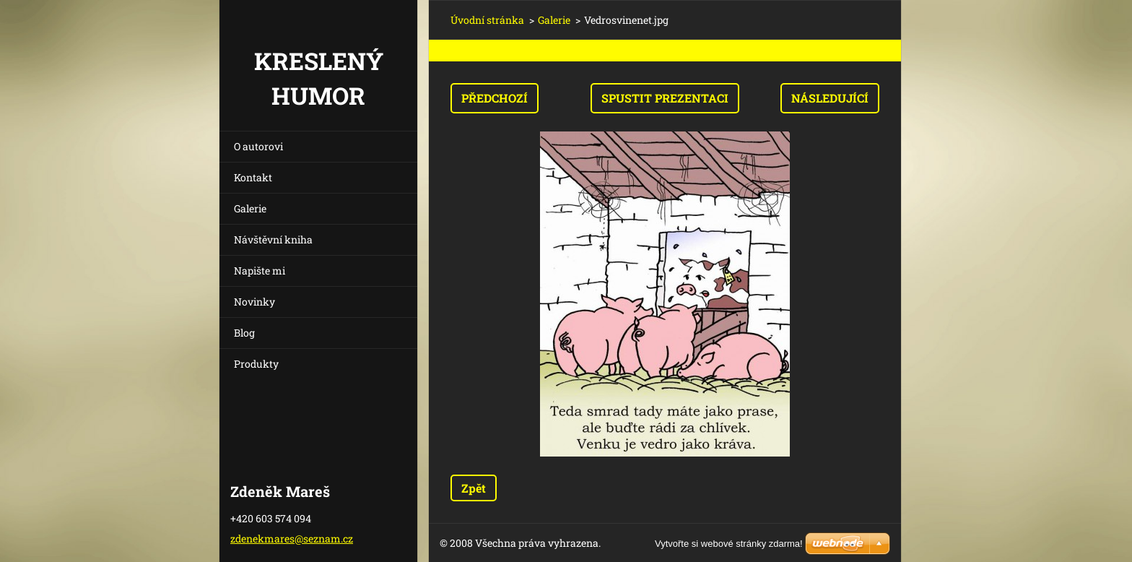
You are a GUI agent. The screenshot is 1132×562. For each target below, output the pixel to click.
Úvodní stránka (487, 20)
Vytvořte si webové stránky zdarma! (729, 543)
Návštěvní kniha (273, 239)
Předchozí (494, 97)
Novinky (254, 301)
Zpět (473, 488)
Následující (829, 97)
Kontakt (253, 177)
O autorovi (258, 146)
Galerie (250, 208)
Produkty (256, 364)
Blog (244, 333)
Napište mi (259, 270)
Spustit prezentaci (664, 97)
